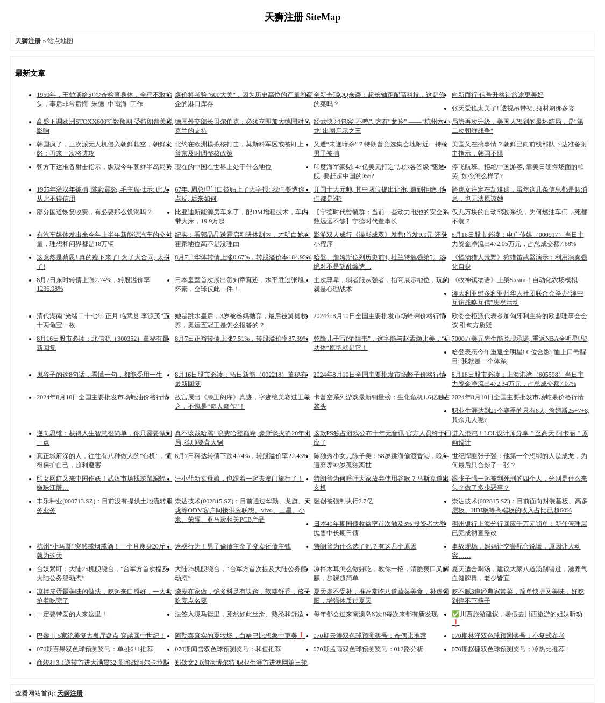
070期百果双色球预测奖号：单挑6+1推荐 (95, 649)
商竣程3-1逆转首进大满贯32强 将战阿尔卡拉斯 (103, 662)
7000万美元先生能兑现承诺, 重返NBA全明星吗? (520, 338)
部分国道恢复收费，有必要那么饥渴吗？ (95, 212)
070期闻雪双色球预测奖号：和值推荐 (228, 649)
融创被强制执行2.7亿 (343, 501)
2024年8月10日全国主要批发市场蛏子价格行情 (380, 374)
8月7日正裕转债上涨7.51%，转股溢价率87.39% (241, 338)
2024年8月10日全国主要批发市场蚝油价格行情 (103, 397)
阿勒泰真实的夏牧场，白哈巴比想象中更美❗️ (240, 635)
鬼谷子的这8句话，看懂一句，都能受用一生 (99, 374)
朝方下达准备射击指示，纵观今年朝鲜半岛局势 (104, 167)
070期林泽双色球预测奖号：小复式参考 (508, 635)
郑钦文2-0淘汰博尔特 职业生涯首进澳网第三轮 (241, 662)
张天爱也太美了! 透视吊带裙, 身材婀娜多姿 (513, 108)
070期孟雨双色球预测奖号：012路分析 (368, 649)
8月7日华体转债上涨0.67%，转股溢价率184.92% (243, 257)
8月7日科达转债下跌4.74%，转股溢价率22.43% (241, 456)
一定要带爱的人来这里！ (72, 614)
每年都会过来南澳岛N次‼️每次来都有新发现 (376, 614)
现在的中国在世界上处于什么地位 (223, 167)
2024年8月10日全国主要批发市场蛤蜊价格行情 (380, 316)
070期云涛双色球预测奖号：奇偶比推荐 (370, 635)
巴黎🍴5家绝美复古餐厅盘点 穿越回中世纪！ (101, 635)
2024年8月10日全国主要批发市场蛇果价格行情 (518, 397)
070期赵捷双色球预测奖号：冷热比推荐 (508, 649)
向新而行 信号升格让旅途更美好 (498, 95)
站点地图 (60, 41)
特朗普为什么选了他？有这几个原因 (365, 546)
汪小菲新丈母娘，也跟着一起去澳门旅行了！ (239, 478)
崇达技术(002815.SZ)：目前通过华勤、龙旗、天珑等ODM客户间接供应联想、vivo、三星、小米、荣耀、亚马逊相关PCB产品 (243, 510)
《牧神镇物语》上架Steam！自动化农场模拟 (515, 280)
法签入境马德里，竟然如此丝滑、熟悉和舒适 (239, 614)
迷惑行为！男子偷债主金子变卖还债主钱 (233, 546)
